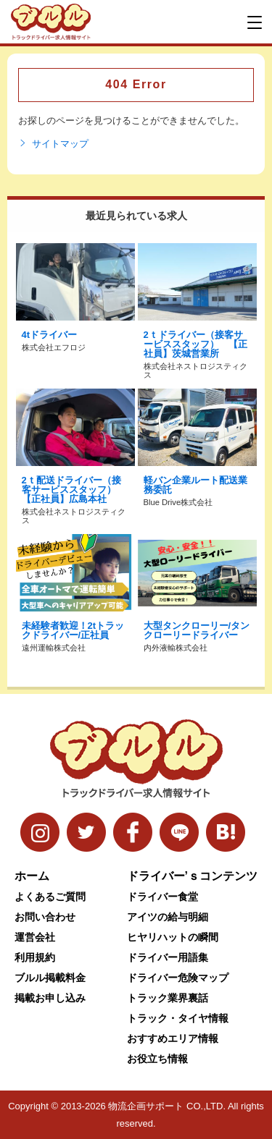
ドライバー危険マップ (177, 977)
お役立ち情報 (157, 1058)
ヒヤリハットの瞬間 (172, 937)
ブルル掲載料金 (50, 977)
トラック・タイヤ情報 (177, 1018)
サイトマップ (53, 144)
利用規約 (35, 957)
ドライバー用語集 (167, 957)
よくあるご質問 (50, 896)
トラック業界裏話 (167, 998)
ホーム (32, 876)
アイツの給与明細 (167, 917)
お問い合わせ (45, 917)
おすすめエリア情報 (172, 1038)
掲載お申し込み (50, 998)
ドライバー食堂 (162, 896)
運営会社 (35, 937)
